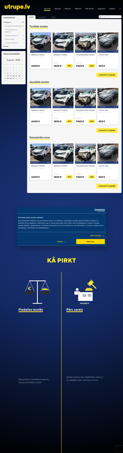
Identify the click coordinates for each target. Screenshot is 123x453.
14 (16, 73)
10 (5, 73)
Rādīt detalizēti (95, 235)
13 (13, 73)
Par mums (89, 9)
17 (4, 76)
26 (11, 78)
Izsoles (57, 9)
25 (8, 78)
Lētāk (53, 17)
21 (16, 76)
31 (5, 81)
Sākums (47, 9)
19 (10, 76)
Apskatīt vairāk (107, 75)
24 (5, 78)
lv (120, 9)
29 (19, 78)
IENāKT (112, 9)
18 (8, 76)
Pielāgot (61, 241)
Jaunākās (42, 17)
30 (22, 78)
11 (7, 73)
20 (14, 76)
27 (13, 78)
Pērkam (78, 9)
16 (22, 73)
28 (16, 78)
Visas (31, 17)
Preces (68, 9)
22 (19, 76)
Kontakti (101, 9)
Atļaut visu (90, 241)
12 (10, 73)
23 (22, 76)
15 (19, 73)
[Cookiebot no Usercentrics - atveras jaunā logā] (96, 210)
